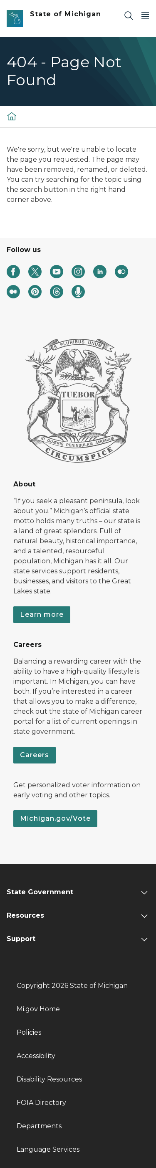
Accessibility (36, 1056)
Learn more (42, 614)
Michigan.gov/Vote (55, 818)
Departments (39, 1126)
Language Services (48, 1149)
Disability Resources (49, 1079)
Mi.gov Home (38, 1009)
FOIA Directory (41, 1103)
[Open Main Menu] (145, 15)
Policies (29, 1032)
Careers (34, 755)
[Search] (129, 15)
